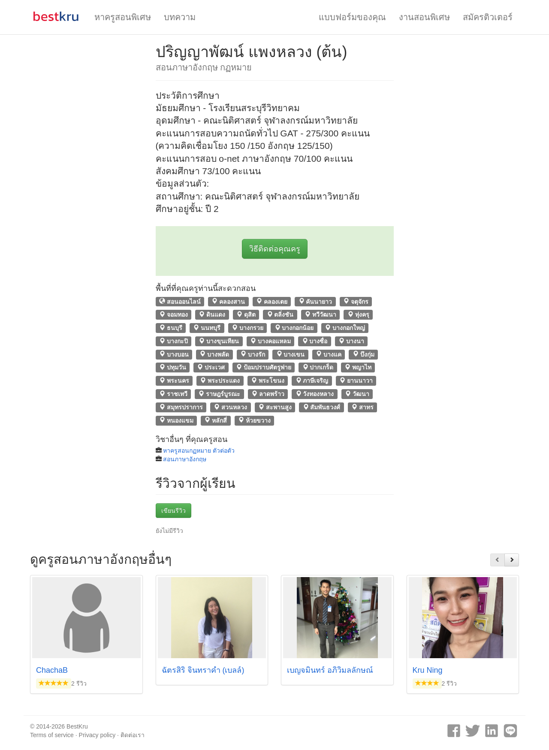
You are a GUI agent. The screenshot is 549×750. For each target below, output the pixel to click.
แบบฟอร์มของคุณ (352, 17)
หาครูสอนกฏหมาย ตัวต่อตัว (199, 450)
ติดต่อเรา (133, 735)
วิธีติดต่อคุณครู (274, 249)
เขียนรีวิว (173, 510)
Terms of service (52, 735)
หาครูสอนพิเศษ (122, 17)
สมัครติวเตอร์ (488, 17)
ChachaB (52, 670)
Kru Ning (428, 670)
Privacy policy (97, 735)
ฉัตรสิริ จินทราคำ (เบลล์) (203, 670)
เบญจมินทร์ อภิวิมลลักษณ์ (330, 670)
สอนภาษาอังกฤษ (184, 459)
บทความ (180, 17)
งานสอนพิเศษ (424, 17)
